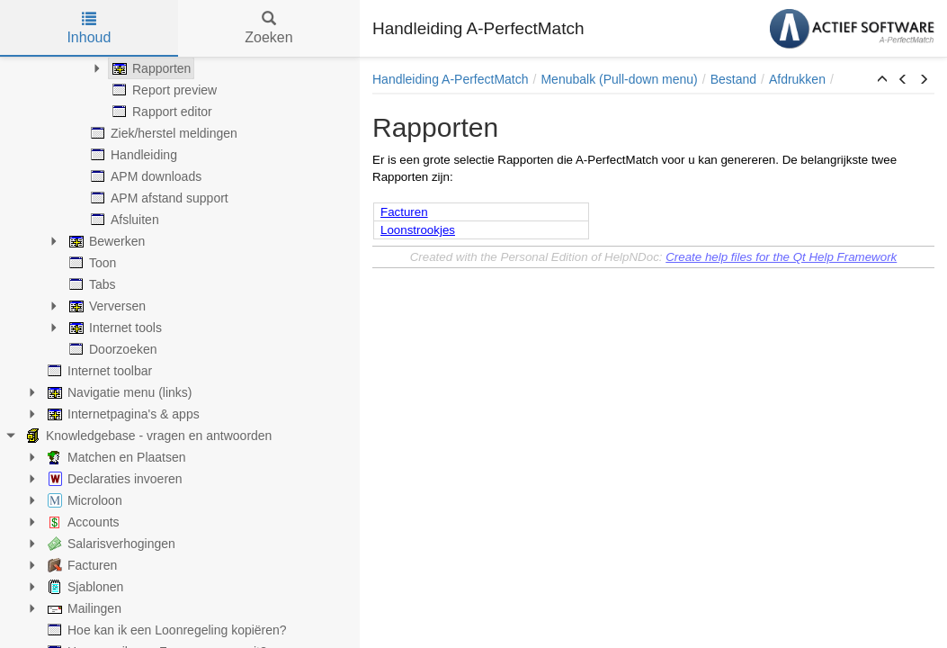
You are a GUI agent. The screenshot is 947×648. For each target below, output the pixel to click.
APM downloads (144, 176)
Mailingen (82, 608)
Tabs (91, 284)
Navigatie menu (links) (118, 392)
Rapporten (150, 68)
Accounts (82, 522)
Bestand (733, 79)
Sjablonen (83, 587)
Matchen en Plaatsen (115, 457)
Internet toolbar (98, 371)
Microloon (83, 500)
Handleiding (132, 155)
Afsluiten (123, 219)
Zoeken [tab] (268, 28)
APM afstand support (157, 198)
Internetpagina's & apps (122, 414)
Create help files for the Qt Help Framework (781, 257)
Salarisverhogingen (109, 543)
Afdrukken (797, 79)
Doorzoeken (111, 349)
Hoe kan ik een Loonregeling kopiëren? (165, 630)
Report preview (163, 90)
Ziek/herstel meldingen (162, 133)
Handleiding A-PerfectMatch (450, 79)
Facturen (80, 565)
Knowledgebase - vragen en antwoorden (147, 435)
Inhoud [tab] (89, 28)
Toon (91, 263)
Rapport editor (160, 111)
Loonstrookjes (417, 230)
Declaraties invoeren (113, 479)
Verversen (106, 306)
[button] (882, 80)
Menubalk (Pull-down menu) (619, 79)
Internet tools (114, 327)
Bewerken (105, 241)
